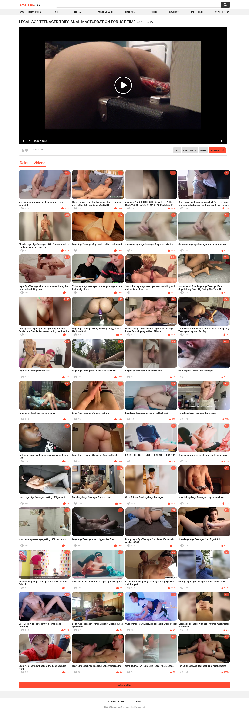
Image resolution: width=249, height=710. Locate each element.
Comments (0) (217, 150)
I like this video (22, 150)
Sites (154, 12)
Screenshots (189, 150)
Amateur (30, 5)
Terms (137, 701)
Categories (131, 12)
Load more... (125, 685)
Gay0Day (174, 12)
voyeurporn (222, 12)
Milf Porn (197, 12)
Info (177, 150)
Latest (57, 12)
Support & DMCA (117, 701)
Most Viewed (105, 12)
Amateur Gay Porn (30, 12)
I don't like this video (26, 150)
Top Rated (79, 12)
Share (203, 150)
